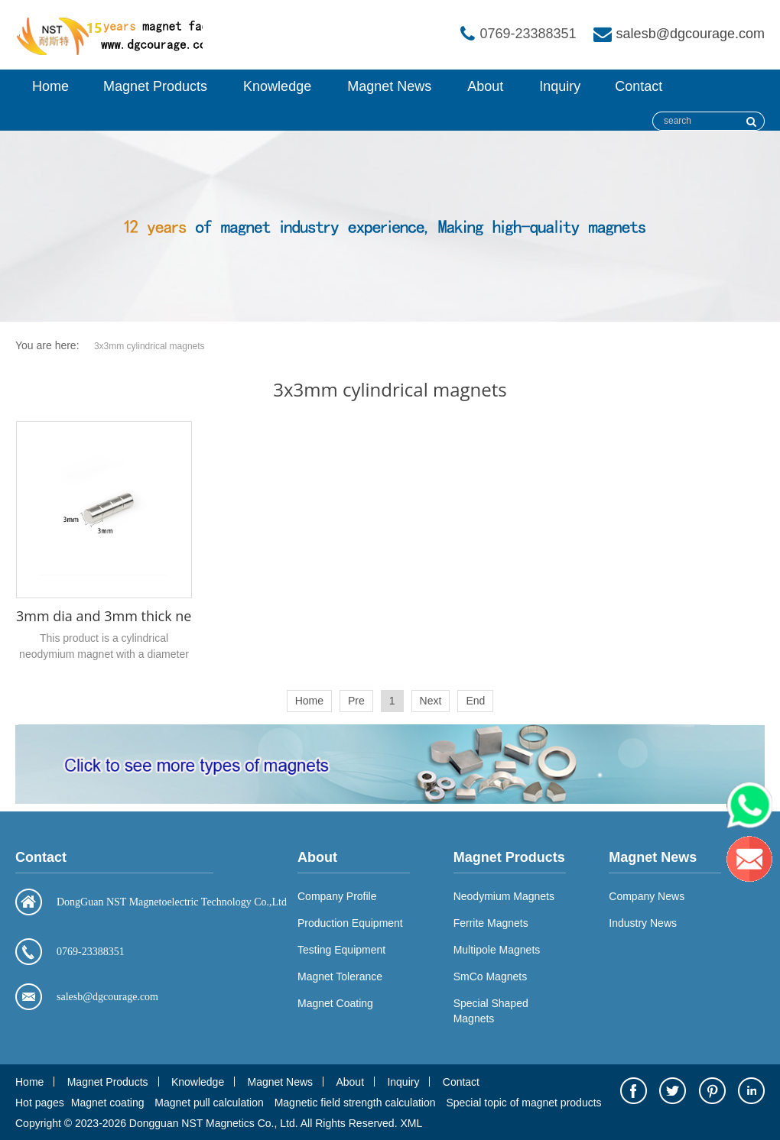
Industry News (643, 923)
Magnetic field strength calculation (355, 1102)
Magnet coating (108, 1102)
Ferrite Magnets (490, 923)
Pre (356, 701)
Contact (638, 86)
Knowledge (277, 86)
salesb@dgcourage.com (690, 33)
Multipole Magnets (497, 950)
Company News (646, 896)
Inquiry (559, 86)
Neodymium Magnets (503, 896)
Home (50, 86)
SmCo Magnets (490, 976)
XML (411, 1123)
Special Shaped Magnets (490, 1011)
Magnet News (389, 86)
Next (431, 701)
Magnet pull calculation (208, 1102)
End (475, 701)
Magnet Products (155, 86)
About (485, 86)
